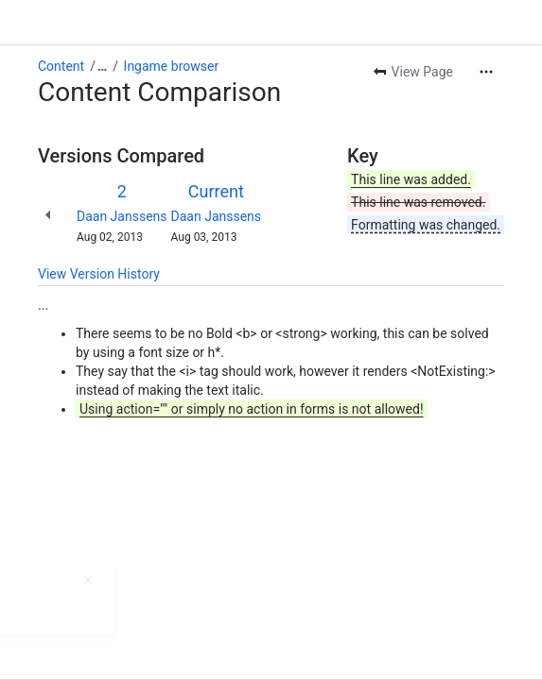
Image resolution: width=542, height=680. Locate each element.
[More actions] (486, 72)
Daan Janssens (122, 216)
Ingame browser (171, 66)
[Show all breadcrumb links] (102, 66)
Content (61, 66)
